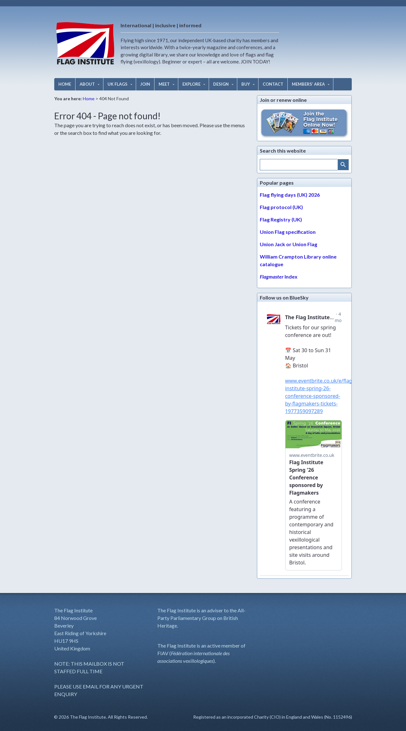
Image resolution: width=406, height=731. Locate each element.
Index (279, 276)
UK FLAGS (118, 84)
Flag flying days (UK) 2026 (290, 195)
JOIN (145, 84)
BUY (245, 84)
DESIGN (221, 84)
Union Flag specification (288, 232)
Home (89, 98)
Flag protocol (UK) (281, 207)
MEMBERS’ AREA (308, 84)
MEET (164, 84)
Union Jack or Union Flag (288, 244)
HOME (64, 84)
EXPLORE (191, 84)
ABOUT (87, 84)
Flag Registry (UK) (281, 219)
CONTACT (273, 84)
